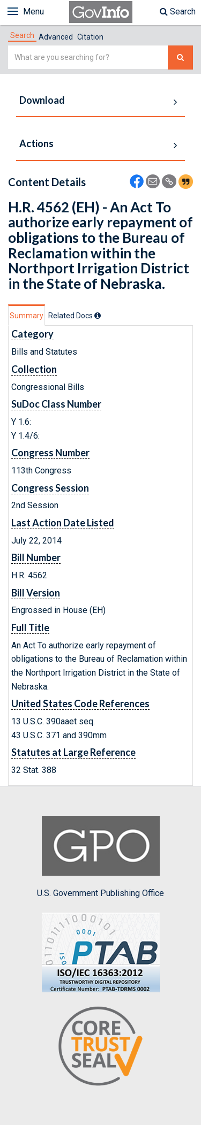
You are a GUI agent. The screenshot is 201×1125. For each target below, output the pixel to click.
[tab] (22, 35)
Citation (90, 37)
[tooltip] (97, 315)
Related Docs (74, 315)
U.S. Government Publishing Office (100, 857)
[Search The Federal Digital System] (180, 57)
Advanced (56, 37)
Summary (26, 315)
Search (178, 11)
